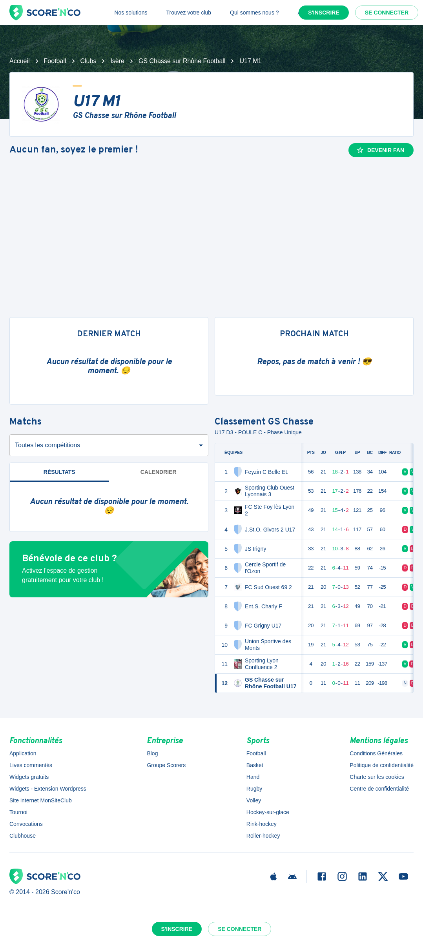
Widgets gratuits (29, 777)
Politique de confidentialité (382, 765)
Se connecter (386, 12)
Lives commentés (30, 765)
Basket (254, 765)
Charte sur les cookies (377, 777)
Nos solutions (130, 12)
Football (55, 61)
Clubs (88, 61)
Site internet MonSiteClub (40, 800)
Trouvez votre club (188, 12)
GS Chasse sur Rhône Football (182, 61)
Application (22, 753)
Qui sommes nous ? (254, 12)
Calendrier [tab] (158, 472)
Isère (117, 61)
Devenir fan (380, 150)
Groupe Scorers (166, 765)
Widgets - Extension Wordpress (47, 789)
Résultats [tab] (59, 472)
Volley (253, 800)
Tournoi (18, 812)
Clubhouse (22, 836)
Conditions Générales (376, 753)
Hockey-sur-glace (267, 812)
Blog (152, 753)
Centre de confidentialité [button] (379, 789)
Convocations (26, 824)
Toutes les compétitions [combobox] (47, 445)
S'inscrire (323, 12)
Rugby (254, 789)
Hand (252, 777)
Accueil (19, 61)
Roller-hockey (263, 836)
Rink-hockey (261, 824)
